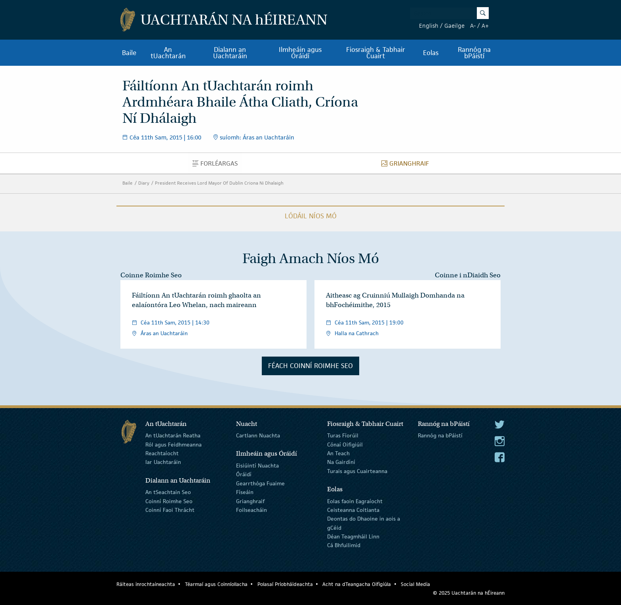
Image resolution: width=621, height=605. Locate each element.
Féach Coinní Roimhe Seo (310, 365)
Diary (143, 183)
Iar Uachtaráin (163, 462)
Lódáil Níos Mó (311, 216)
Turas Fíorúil (342, 435)
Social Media (415, 584)
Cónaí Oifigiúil (345, 444)
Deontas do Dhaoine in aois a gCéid (363, 523)
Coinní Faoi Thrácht (169, 509)
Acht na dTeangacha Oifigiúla (356, 584)
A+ (485, 25)
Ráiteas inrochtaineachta (145, 584)
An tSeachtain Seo (168, 492)
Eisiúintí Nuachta (257, 465)
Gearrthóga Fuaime (260, 483)
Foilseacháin (251, 509)
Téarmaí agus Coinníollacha (216, 584)
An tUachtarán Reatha (172, 435)
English (428, 25)
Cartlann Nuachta (258, 435)
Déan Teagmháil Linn (353, 536)
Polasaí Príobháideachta (285, 584)
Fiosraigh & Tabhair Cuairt (375, 52)
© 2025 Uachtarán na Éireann (469, 593)
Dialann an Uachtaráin (230, 52)
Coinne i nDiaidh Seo (468, 275)
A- (473, 25)
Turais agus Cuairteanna (357, 471)
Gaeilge (454, 25)
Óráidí (243, 474)
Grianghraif (407, 165)
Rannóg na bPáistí (474, 52)
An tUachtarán (168, 52)
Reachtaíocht (162, 453)
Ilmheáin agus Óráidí (300, 52)
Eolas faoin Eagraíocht (355, 500)
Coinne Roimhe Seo (151, 275)
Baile (129, 52)
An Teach (338, 453)
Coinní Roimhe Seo (168, 500)
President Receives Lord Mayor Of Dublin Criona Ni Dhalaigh (219, 183)
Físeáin (244, 492)
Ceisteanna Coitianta (353, 509)
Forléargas (217, 165)
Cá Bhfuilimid (343, 545)
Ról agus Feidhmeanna (173, 444)
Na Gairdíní (341, 462)
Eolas (430, 52)
